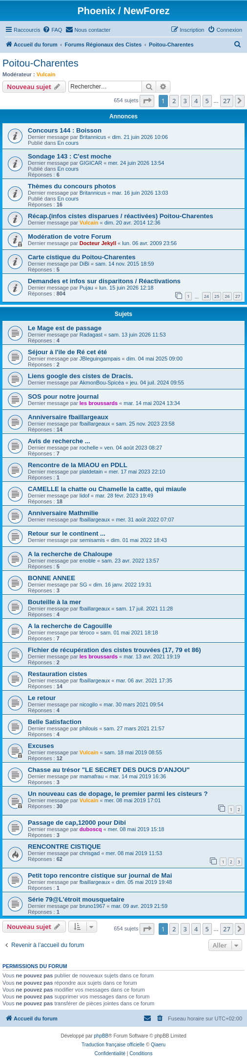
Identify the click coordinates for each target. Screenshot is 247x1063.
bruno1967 (92, 906)
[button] (147, 101)
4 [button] (196, 100)
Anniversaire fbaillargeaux (68, 417)
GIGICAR (91, 163)
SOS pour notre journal (63, 396)
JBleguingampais (100, 359)
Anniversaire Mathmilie (63, 513)
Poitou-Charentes (40, 63)
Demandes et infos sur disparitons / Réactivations (104, 281)
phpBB (101, 1036)
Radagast (91, 335)
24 (206, 296)
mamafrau (92, 776)
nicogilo (89, 704)
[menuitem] (52, 30)
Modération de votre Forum (69, 236)
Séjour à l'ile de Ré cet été (67, 352)
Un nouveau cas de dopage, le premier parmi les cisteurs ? (118, 793)
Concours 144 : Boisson (65, 130)
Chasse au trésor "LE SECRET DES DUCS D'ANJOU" (108, 769)
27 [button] (226, 100)
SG (83, 585)
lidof (84, 495)
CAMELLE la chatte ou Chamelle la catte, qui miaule (107, 489)
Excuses (41, 745)
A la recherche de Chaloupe (70, 554)
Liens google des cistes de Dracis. (80, 376)
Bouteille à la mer (54, 602)
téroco (87, 632)
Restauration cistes (57, 674)
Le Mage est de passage (65, 328)
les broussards (99, 403)
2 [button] (174, 100)
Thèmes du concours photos (72, 186)
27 (237, 296)
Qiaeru (158, 1044)
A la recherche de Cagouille (70, 626)
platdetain (91, 472)
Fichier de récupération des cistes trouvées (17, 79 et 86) (114, 650)
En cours (68, 143)
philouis (89, 728)
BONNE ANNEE (51, 578)
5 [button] (207, 100)
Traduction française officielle (113, 1044)
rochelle (89, 448)
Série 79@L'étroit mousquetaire (76, 899)
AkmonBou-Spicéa (102, 382)
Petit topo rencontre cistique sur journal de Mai (100, 875)
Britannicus (93, 137)
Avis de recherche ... (59, 441)
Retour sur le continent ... (66, 533)
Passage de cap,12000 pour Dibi (77, 822)
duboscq (91, 829)
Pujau (86, 288)
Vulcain (46, 74)
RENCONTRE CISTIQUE (64, 846)
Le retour (42, 697)
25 (216, 296)
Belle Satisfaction (55, 721)
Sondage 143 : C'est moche (69, 156)
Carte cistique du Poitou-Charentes (82, 257)
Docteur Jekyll (98, 243)
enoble (88, 561)
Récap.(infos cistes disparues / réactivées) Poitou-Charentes (120, 216)
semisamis (92, 540)
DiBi (84, 264)
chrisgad (90, 853)
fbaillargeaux (95, 424)
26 (227, 296)
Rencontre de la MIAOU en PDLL (77, 465)
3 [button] (185, 100)
